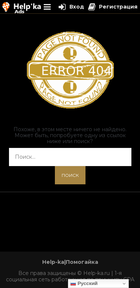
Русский (84, 284)
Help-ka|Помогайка (70, 262)
